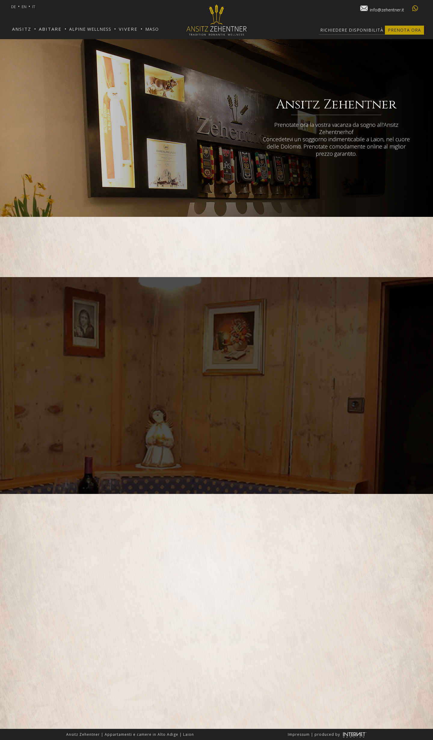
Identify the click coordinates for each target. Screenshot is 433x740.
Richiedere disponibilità (351, 30)
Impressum (299, 734)
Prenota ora (404, 30)
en (24, 6)
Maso (152, 29)
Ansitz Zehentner (83, 734)
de (13, 6)
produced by (341, 734)
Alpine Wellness (90, 29)
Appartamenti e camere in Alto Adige (141, 734)
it (33, 6)
